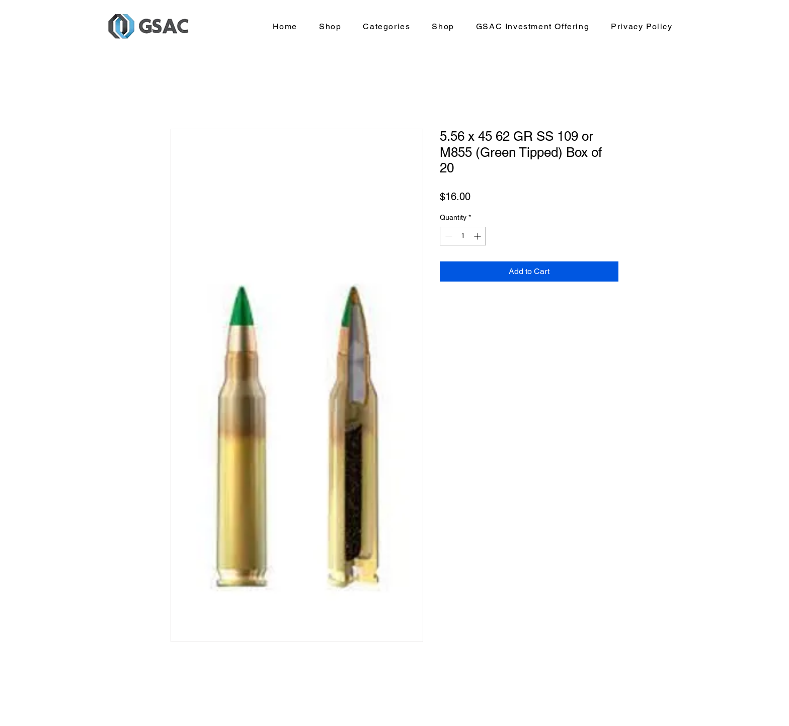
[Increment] (478, 236)
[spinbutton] (463, 236)
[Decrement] (447, 236)
